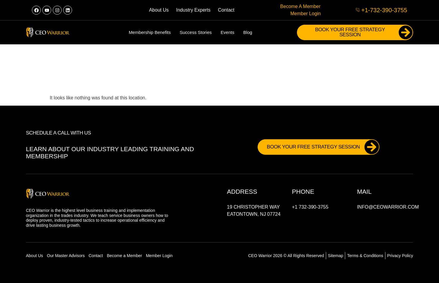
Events (227, 32)
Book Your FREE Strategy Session (364, 32)
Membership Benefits (150, 32)
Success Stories (196, 32)
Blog (247, 32)
